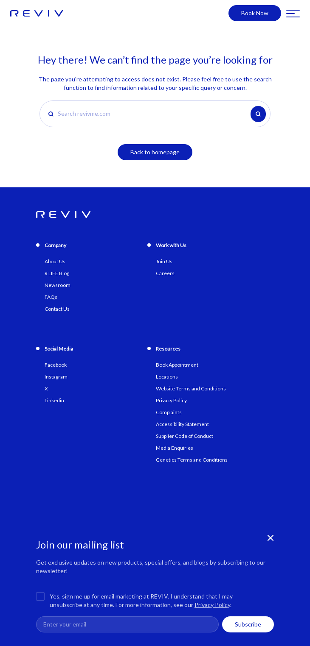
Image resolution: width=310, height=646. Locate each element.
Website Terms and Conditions (191, 388)
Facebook (56, 365)
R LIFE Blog (57, 273)
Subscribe (248, 624)
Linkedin (54, 400)
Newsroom (57, 285)
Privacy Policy (212, 604)
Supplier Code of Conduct (184, 436)
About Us (55, 261)
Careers (165, 273)
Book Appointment (177, 365)
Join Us (164, 261)
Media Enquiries (174, 448)
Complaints (169, 412)
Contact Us (57, 309)
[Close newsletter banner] (270, 538)
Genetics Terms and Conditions (192, 460)
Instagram (56, 376)
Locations (167, 376)
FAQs (51, 297)
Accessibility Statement (182, 424)
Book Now (254, 13)
